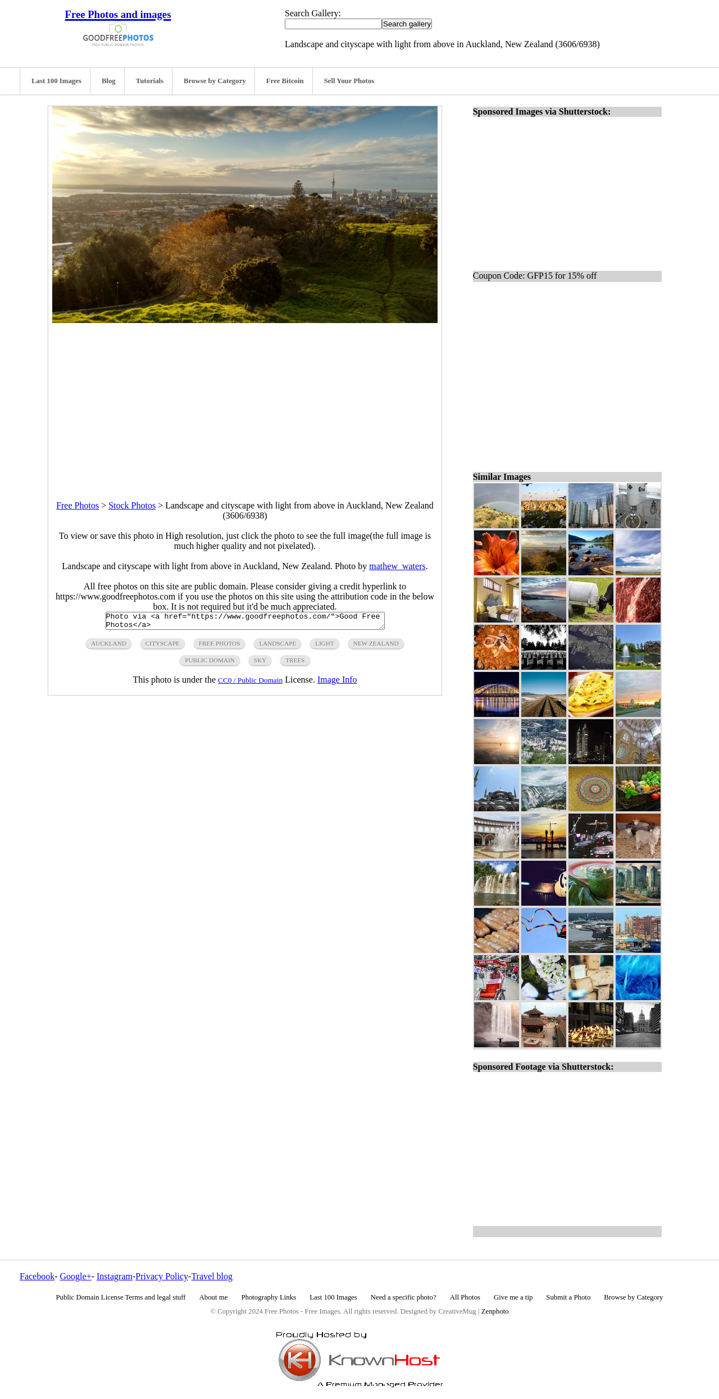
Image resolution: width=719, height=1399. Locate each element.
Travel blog (212, 1276)
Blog (109, 81)
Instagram (115, 1276)
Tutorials (149, 81)
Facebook (37, 1276)
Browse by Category (215, 81)
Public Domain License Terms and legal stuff (121, 1297)
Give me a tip (513, 1297)
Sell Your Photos (349, 81)
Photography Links (268, 1297)
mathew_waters (397, 566)
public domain (210, 663)
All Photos (465, 1297)
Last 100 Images (56, 81)
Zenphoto (495, 1311)
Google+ (76, 1276)
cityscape (162, 646)
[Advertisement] (245, 401)
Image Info (337, 683)
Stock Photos (132, 505)
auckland (108, 646)
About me (213, 1297)
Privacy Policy (161, 1276)
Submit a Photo (568, 1297)
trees (294, 663)
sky (260, 663)
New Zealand (376, 646)
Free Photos (77, 505)
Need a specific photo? (403, 1297)
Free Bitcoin (285, 81)
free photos (219, 646)
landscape (277, 646)
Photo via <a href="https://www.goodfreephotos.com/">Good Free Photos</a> (245, 622)
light (324, 646)
